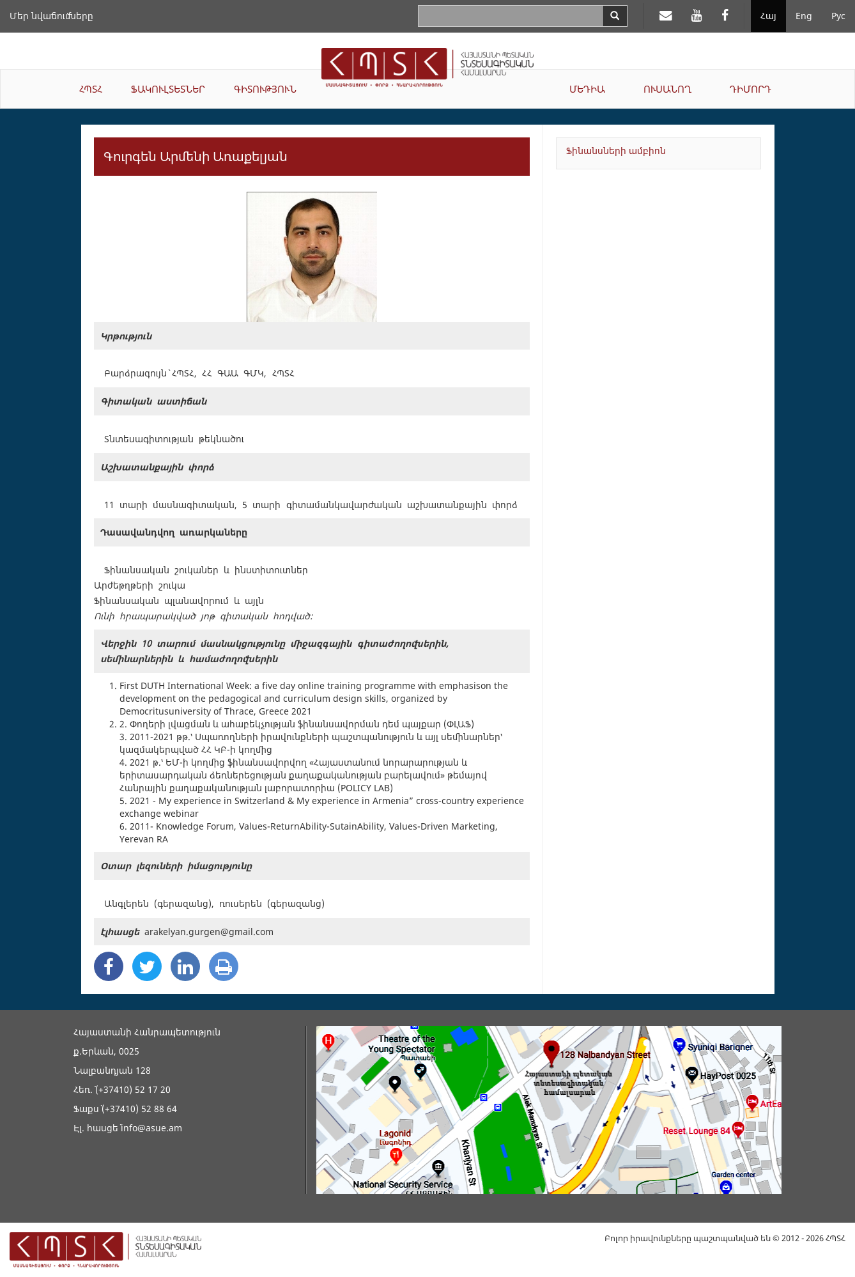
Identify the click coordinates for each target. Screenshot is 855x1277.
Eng (804, 16)
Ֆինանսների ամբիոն (616, 150)
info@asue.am (151, 1128)
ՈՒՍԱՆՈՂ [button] (667, 88)
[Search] (615, 16)
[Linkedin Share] (185, 966)
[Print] (223, 966)
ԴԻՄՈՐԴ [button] (750, 88)
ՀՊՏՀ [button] (90, 88)
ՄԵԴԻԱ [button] (587, 88)
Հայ (768, 16)
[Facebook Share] (108, 966)
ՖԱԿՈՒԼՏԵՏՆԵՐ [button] (168, 88)
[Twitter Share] (147, 966)
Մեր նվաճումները (51, 16)
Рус (838, 16)
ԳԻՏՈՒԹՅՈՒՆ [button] (265, 88)
